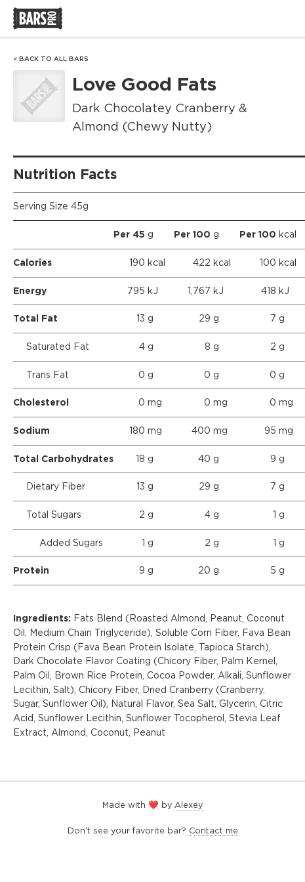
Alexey (188, 805)
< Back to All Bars (51, 58)
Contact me (213, 830)
